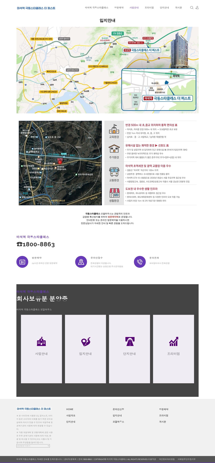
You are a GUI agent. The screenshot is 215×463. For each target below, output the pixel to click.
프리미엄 (149, 7)
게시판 (178, 7)
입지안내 (117, 415)
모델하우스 (118, 421)
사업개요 (70, 415)
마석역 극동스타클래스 (96, 7)
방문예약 (118, 7)
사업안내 (134, 7)
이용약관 (152, 459)
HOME (69, 409)
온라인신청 (118, 409)
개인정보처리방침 (167, 459)
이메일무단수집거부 (187, 459)
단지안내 (164, 7)
